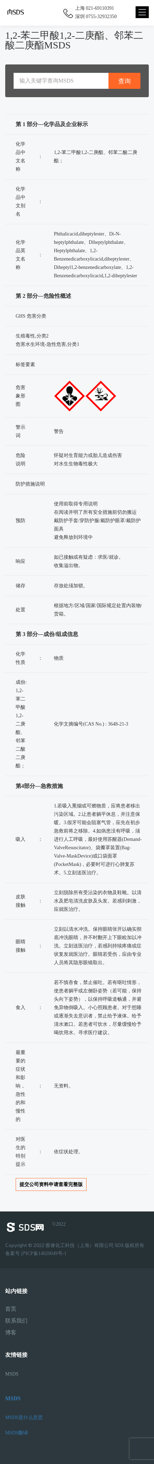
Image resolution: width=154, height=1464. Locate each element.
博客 (10, 1332)
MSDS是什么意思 (24, 1417)
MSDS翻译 (16, 1432)
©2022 (35, 1227)
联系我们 (16, 1321)
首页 (10, 1309)
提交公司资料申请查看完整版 (51, 1184)
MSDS (11, 1374)
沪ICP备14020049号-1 (43, 1253)
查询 (124, 81)
